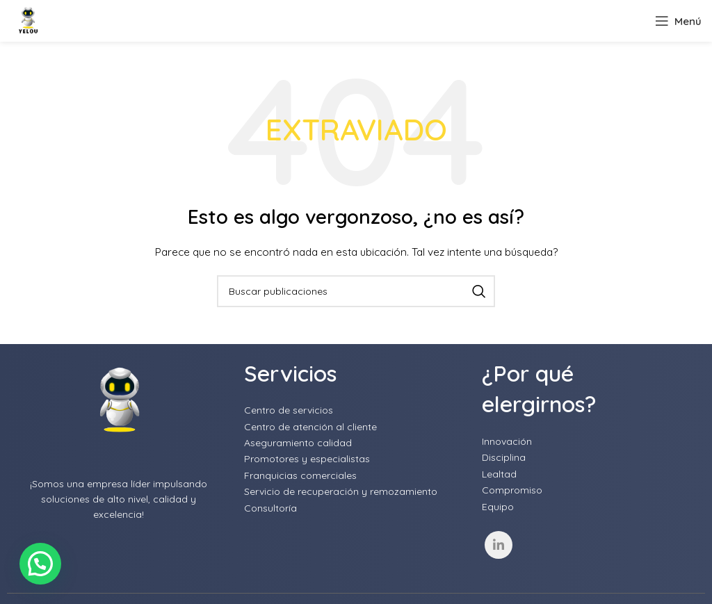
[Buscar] (356, 291)
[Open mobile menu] (678, 21)
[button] (40, 564)
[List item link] (355, 410)
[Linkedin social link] (498, 545)
